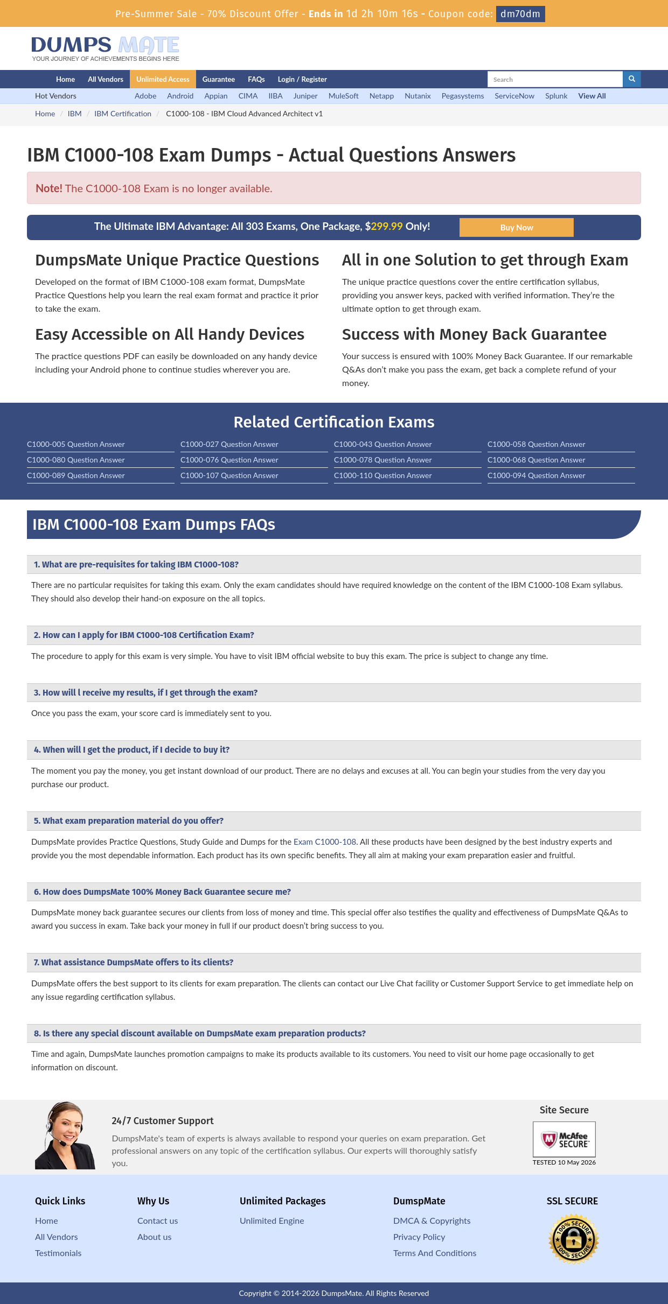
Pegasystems (463, 95)
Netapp (382, 95)
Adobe (145, 95)
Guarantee (219, 79)
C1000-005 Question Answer (76, 443)
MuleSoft (344, 95)
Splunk (556, 95)
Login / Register (302, 79)
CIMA (248, 95)
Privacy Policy (419, 1236)
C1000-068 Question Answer (537, 459)
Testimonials (58, 1252)
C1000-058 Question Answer (537, 443)
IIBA (275, 95)
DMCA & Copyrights (432, 1220)
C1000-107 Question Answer (229, 475)
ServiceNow (515, 95)
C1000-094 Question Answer (537, 475)
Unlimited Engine (272, 1220)
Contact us (157, 1220)
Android (180, 95)
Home (65, 79)
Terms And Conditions (434, 1252)
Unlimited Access (163, 79)
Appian (215, 95)
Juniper (306, 95)
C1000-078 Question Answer (383, 459)
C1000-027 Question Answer (229, 443)
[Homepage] (20, 79)
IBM (75, 113)
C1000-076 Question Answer (229, 459)
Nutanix (418, 95)
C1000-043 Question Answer (383, 443)
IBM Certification (122, 113)
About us (154, 1236)
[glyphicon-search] (632, 79)
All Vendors (105, 79)
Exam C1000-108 (325, 841)
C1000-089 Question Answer (76, 475)
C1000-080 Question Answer (76, 459)
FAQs (256, 79)
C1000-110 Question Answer (383, 475)
